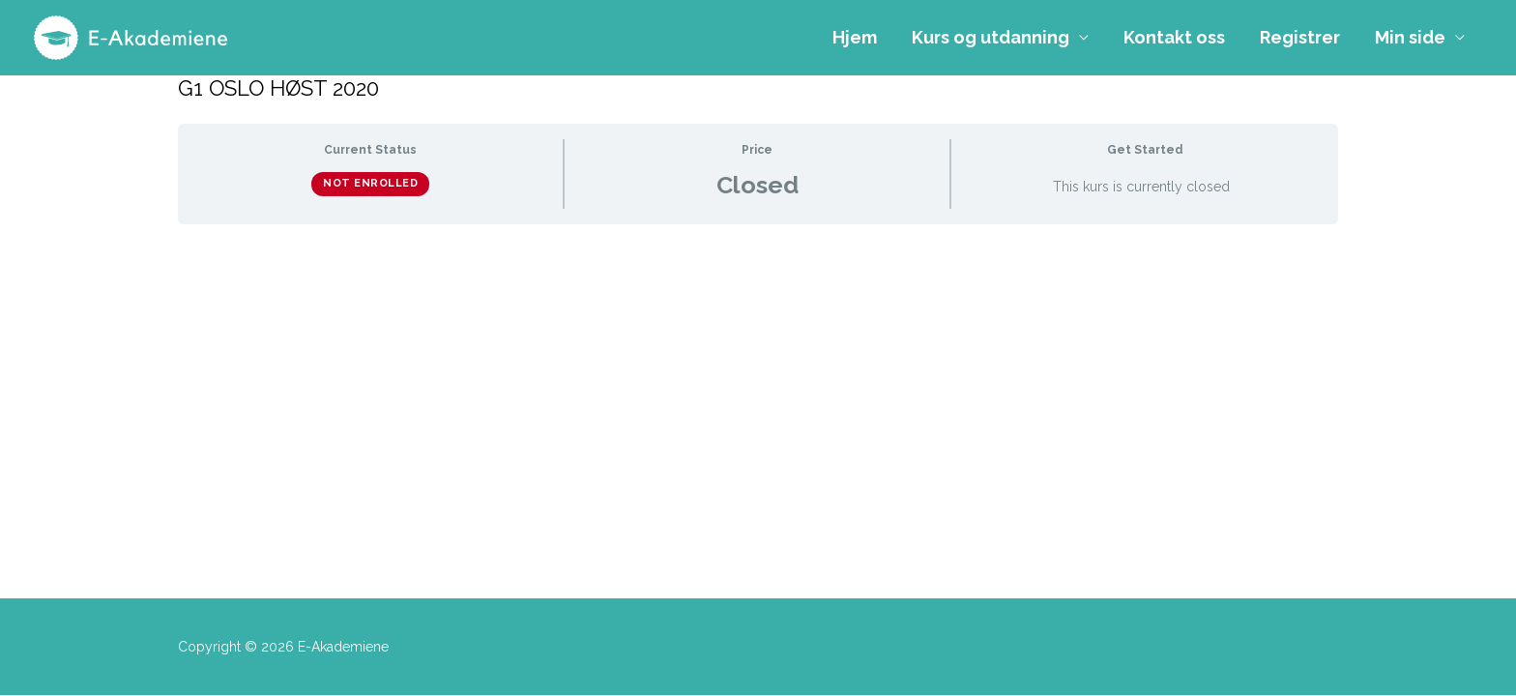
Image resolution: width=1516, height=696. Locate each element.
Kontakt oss (1174, 37)
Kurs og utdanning (990, 37)
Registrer (1300, 37)
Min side (1410, 37)
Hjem (854, 37)
